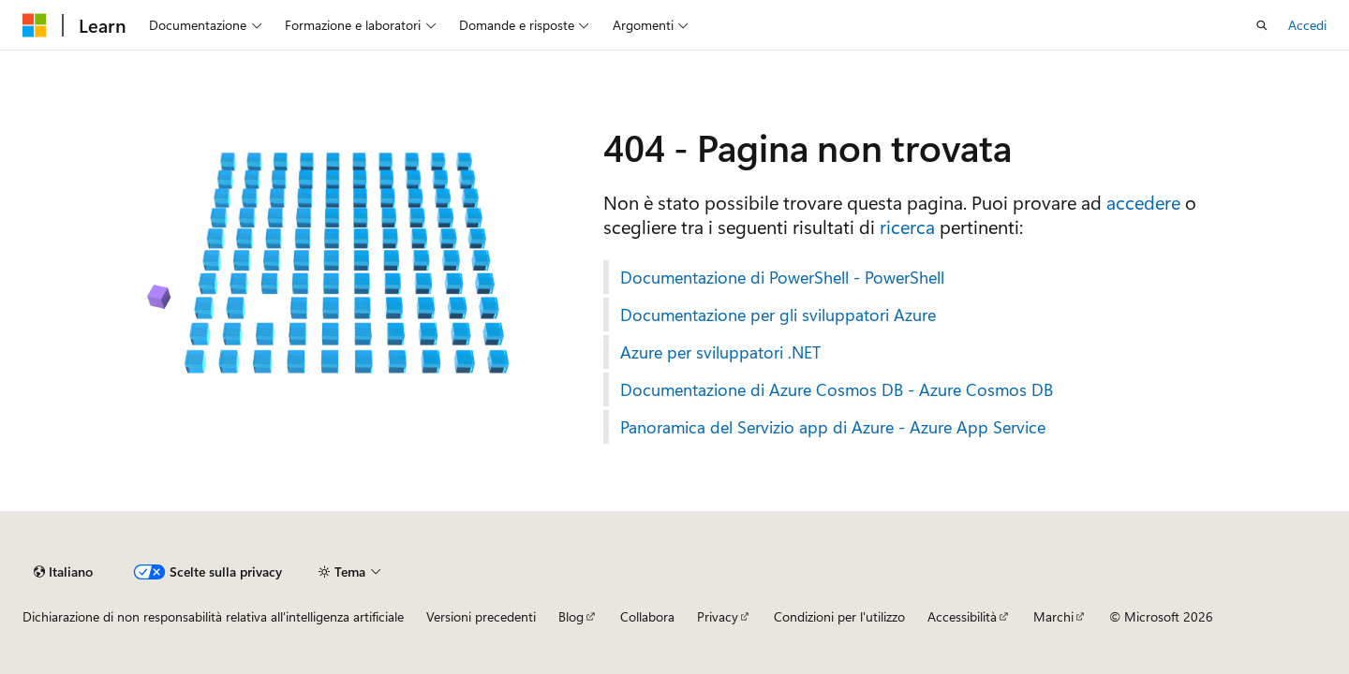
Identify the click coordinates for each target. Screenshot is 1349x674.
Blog (571, 616)
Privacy (717, 616)
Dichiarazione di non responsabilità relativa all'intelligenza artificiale (213, 616)
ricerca (907, 226)
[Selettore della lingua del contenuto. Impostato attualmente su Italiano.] (63, 572)
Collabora (647, 616)
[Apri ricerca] (1262, 25)
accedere (1143, 201)
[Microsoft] (34, 25)
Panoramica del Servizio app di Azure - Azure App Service (832, 427)
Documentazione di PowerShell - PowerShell (782, 277)
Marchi (1053, 616)
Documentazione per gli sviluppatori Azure (778, 314)
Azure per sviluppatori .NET (720, 352)
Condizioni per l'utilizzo (839, 616)
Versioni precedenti (481, 616)
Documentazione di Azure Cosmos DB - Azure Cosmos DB (836, 389)
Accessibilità (962, 616)
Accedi (1307, 25)
